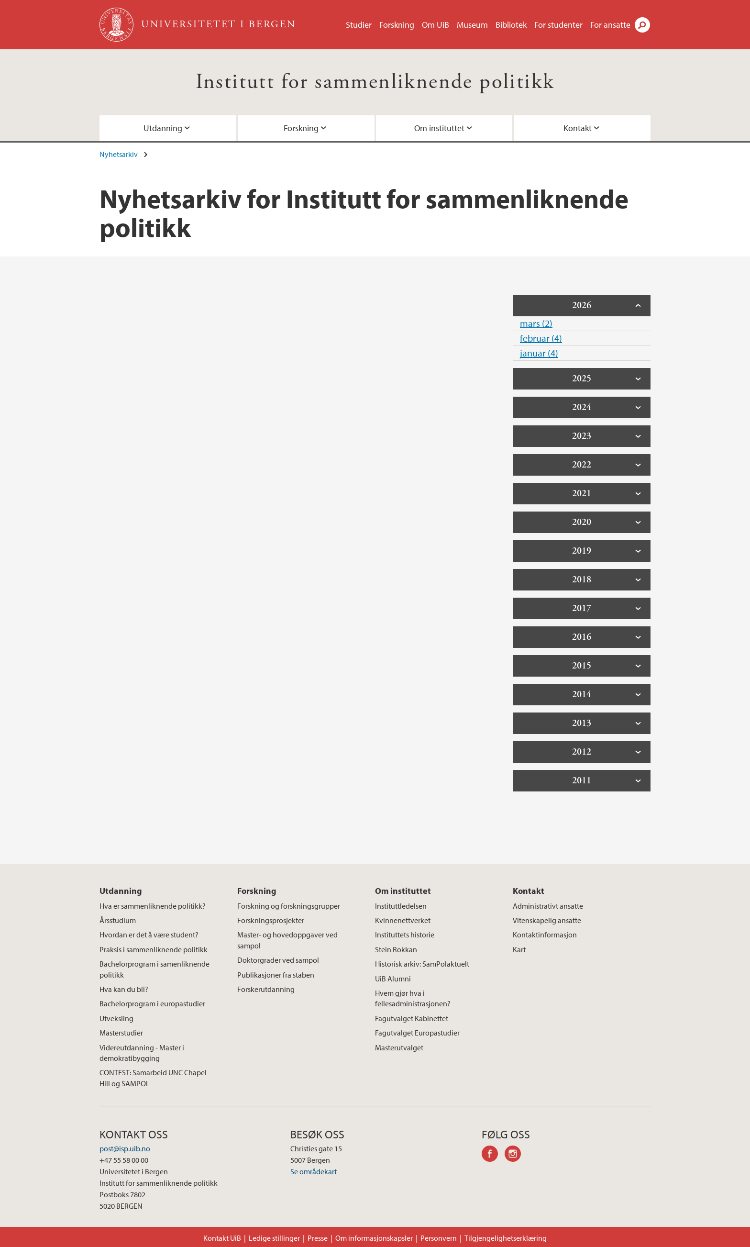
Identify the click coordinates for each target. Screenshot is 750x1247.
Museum (472, 24)
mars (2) (536, 323)
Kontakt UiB (222, 1238)
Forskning (396, 24)
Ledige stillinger (274, 1238)
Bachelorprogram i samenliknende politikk (154, 969)
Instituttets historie (404, 934)
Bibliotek (511, 24)
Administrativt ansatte (548, 906)
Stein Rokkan (396, 949)
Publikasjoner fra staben (275, 975)
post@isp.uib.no (124, 1148)
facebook (493, 1155)
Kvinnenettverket (402, 920)
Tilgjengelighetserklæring (505, 1238)
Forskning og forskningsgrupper (288, 906)
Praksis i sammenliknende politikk (153, 949)
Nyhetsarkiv (118, 154)
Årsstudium (117, 920)
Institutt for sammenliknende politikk (375, 82)
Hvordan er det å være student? (149, 934)
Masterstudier (121, 1032)
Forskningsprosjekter (270, 920)
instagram (516, 1155)
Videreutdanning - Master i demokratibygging (141, 1053)
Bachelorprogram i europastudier (152, 1003)
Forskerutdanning (266, 989)
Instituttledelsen (401, 906)
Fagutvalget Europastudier (417, 1032)
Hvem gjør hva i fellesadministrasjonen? (413, 998)
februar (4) (541, 338)
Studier (359, 24)
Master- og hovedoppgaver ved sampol (287, 940)
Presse (318, 1238)
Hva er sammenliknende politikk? (152, 906)
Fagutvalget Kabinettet (411, 1018)
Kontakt (577, 128)
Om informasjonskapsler (374, 1238)
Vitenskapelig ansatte (547, 920)
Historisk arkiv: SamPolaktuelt (422, 964)
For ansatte (610, 24)
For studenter (558, 24)
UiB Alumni (393, 978)
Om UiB (435, 24)
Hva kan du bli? (123, 989)
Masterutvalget (399, 1047)
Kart (519, 949)
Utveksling (116, 1018)
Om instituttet (439, 128)
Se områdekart (313, 1171)
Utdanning (162, 128)
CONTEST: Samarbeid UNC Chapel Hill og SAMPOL (153, 1078)
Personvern (438, 1238)
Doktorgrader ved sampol (278, 960)
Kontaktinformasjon (545, 934)
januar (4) (539, 353)
